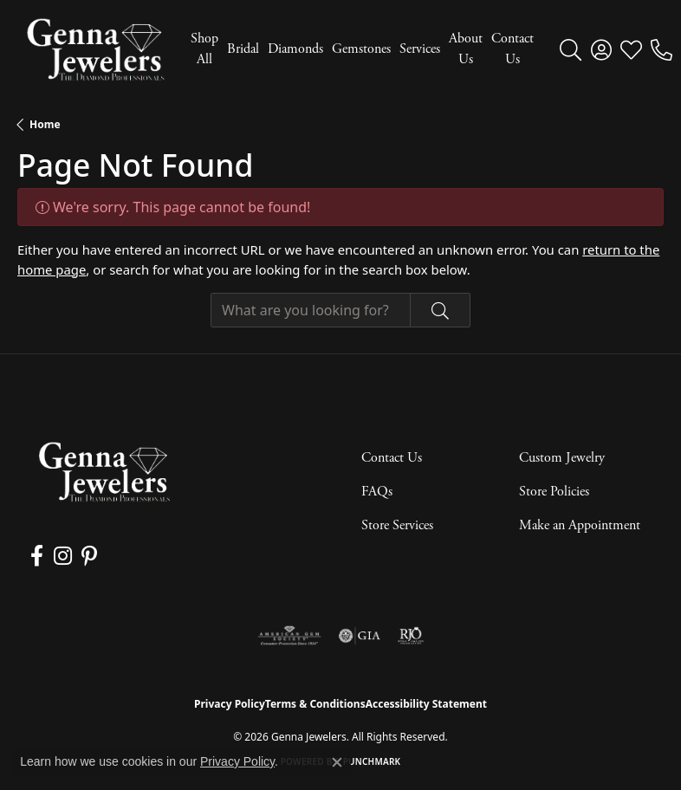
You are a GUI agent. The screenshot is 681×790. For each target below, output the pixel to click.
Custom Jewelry (562, 458)
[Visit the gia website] (359, 636)
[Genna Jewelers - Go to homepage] (103, 471)
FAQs (376, 491)
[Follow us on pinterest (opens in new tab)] (86, 556)
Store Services (397, 525)
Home (45, 124)
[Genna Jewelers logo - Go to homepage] (95, 49)
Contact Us (512, 48)
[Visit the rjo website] (411, 636)
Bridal (243, 49)
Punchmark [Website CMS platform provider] (372, 761)
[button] (570, 49)
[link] (661, 49)
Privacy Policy (229, 703)
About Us (466, 48)
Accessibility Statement (426, 703)
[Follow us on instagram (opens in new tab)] (60, 556)
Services (419, 49)
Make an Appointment (579, 525)
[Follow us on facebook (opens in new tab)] (35, 556)
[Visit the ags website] (289, 636)
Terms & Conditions (315, 703)
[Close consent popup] (337, 762)
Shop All (204, 48)
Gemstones (361, 49)
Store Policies (554, 491)
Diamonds (295, 49)
